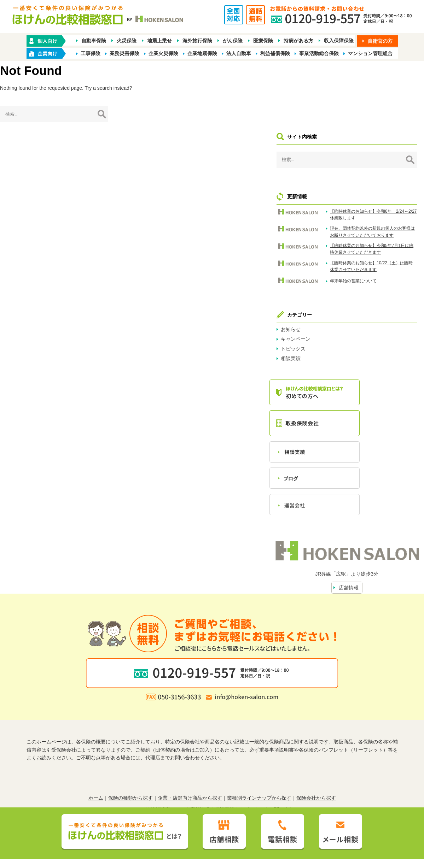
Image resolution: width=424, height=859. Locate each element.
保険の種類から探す (130, 751)
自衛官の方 (380, 41)
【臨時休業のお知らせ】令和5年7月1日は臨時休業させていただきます (389, 201)
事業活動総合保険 (319, 54)
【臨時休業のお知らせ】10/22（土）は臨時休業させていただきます (387, 225)
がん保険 (233, 41)
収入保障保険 (339, 41)
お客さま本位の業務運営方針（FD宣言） (251, 773)
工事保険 (90, 54)
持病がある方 (298, 41)
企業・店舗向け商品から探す (190, 751)
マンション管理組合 (370, 54)
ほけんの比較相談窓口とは (155, 762)
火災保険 (127, 41)
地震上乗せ (159, 41)
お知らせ (339, 290)
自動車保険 (93, 41)
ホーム (95, 751)
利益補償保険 (275, 54)
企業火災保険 (163, 54)
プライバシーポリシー (176, 773)
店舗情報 (373, 540)
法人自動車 (238, 54)
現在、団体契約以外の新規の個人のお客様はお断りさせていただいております (389, 177)
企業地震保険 (202, 54)
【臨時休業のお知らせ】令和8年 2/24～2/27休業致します (389, 154)
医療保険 (263, 41)
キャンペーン (344, 300)
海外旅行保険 (197, 41)
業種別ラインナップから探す (259, 751)
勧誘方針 (137, 773)
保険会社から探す (316, 751)
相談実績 (339, 319)
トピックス (341, 309)
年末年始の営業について (384, 243)
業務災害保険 (124, 54)
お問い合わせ (284, 762)
